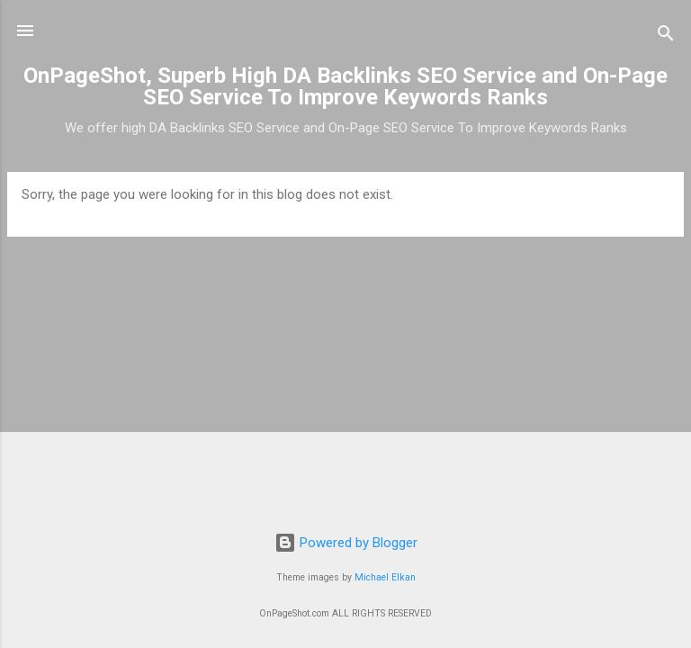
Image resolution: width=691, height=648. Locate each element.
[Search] (666, 36)
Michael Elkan (385, 577)
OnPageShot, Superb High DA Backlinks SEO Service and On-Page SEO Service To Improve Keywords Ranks (345, 86)
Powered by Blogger (345, 543)
